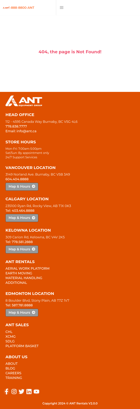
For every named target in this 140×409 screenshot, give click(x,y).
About (11, 364)
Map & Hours (22, 186)
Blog (10, 368)
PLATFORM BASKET (22, 346)
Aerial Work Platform (27, 269)
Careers (13, 373)
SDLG (10, 341)
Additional (16, 283)
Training (13, 378)
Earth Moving (18, 273)
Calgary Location (27, 198)
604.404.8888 (17, 179)
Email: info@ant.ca (20, 131)
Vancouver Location (30, 167)
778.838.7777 (16, 126)
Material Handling (23, 278)
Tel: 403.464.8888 (19, 211)
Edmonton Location (29, 293)
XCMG (10, 337)
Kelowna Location (28, 230)
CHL (8, 332)
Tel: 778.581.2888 (19, 242)
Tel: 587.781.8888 (19, 305)
